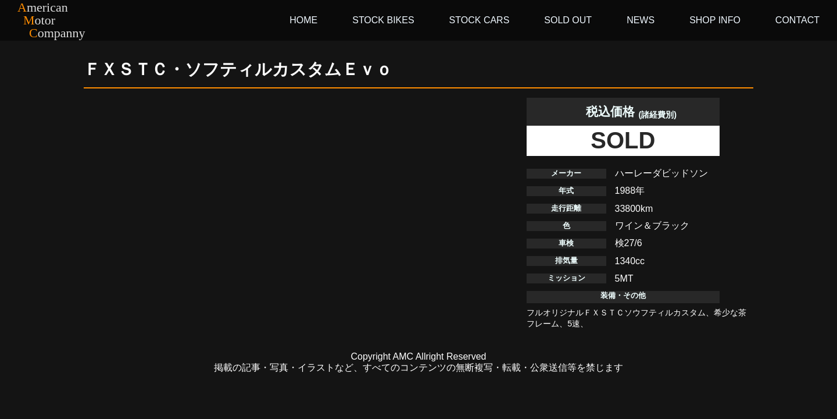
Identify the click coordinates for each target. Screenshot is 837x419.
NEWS (640, 20)
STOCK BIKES (383, 20)
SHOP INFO (715, 20)
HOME (303, 20)
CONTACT (797, 20)
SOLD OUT (568, 20)
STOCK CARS (479, 20)
